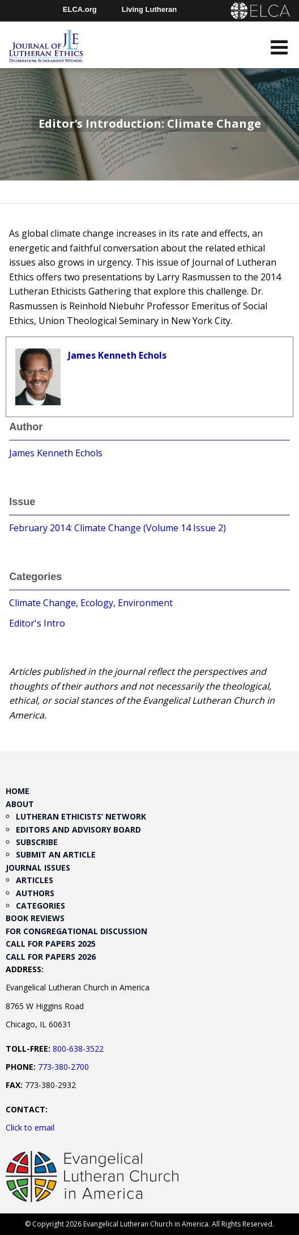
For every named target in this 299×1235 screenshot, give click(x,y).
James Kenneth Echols (117, 355)
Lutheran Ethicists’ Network (81, 816)
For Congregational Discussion (76, 931)
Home (17, 790)
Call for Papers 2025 (51, 943)
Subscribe (37, 842)
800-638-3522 (78, 1048)
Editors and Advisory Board (78, 829)
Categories (40, 905)
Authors (35, 893)
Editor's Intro (37, 623)
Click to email (30, 1127)
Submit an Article (56, 854)
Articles (34, 880)
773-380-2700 (63, 1066)
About (20, 804)
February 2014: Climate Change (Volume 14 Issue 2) (117, 528)
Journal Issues (38, 867)
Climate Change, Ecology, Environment (91, 603)
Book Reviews (35, 918)
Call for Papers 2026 (51, 956)
